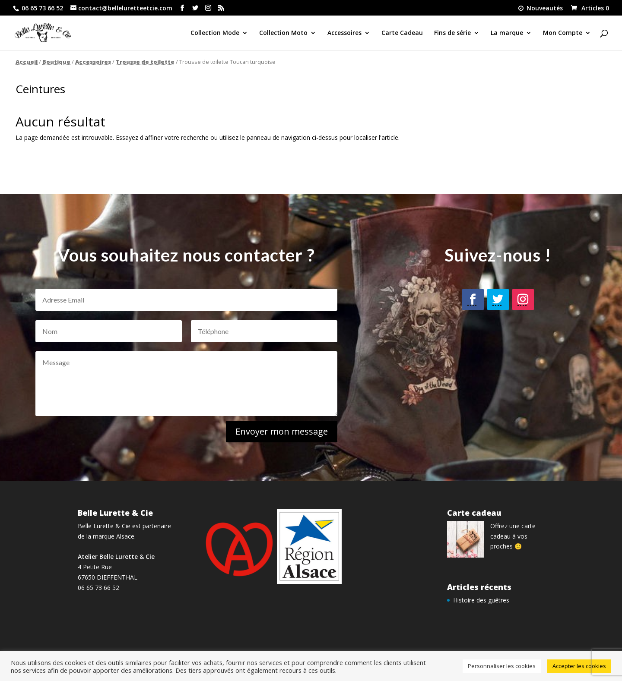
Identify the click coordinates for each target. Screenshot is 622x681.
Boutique (56, 62)
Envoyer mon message (274, 431)
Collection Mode (214, 33)
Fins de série (452, 33)
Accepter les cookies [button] (579, 666)
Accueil (27, 62)
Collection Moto (283, 33)
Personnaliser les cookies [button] (502, 666)
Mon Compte (562, 33)
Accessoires (344, 33)
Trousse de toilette (145, 62)
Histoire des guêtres (481, 600)
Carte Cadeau (402, 33)
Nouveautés (540, 8)
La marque (507, 33)
